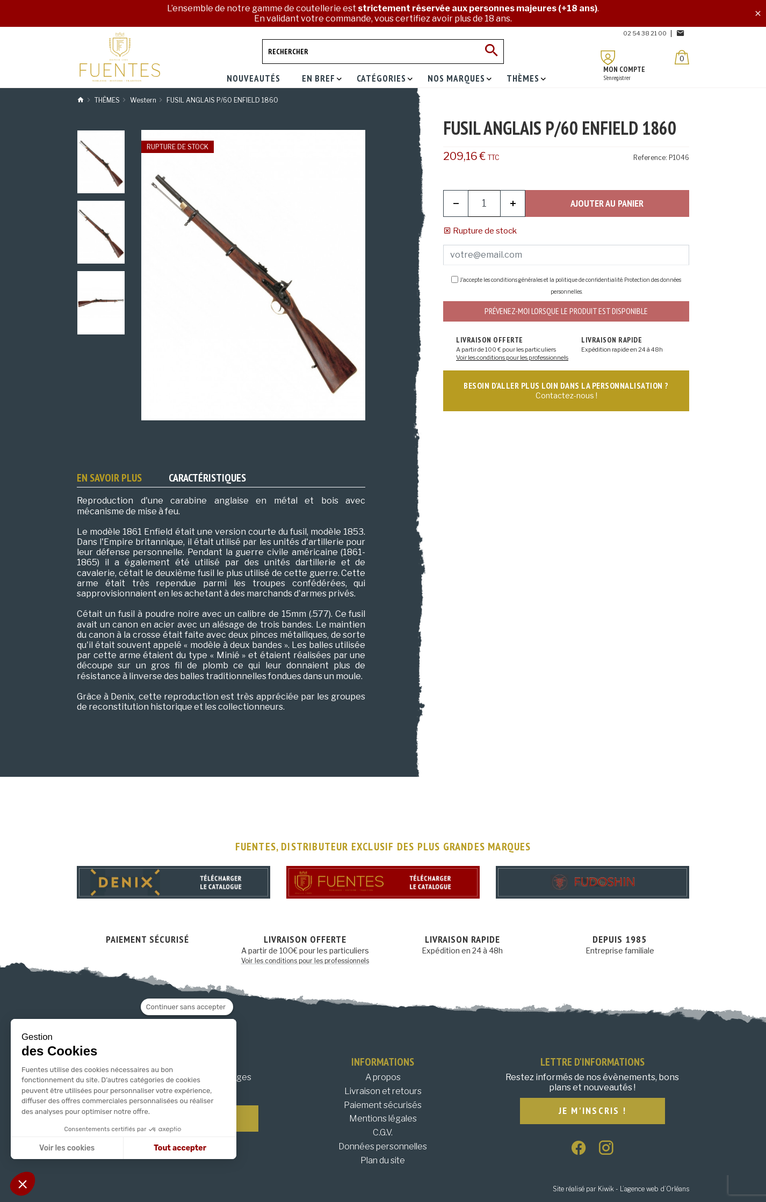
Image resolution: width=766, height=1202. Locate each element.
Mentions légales (383, 1118)
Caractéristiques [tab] (207, 478)
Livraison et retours (383, 1091)
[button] (22, 1184)
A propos (383, 1077)
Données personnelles (382, 1146)
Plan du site (382, 1160)
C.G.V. (383, 1132)
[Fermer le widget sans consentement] (187, 1007)
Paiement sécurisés (383, 1105)
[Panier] (682, 57)
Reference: (650, 158)
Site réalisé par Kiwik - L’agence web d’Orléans (621, 1189)
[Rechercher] (383, 51)
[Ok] (491, 51)
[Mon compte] (608, 57)
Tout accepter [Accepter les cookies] (180, 1148)
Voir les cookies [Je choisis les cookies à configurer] (67, 1148)
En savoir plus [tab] (109, 478)
